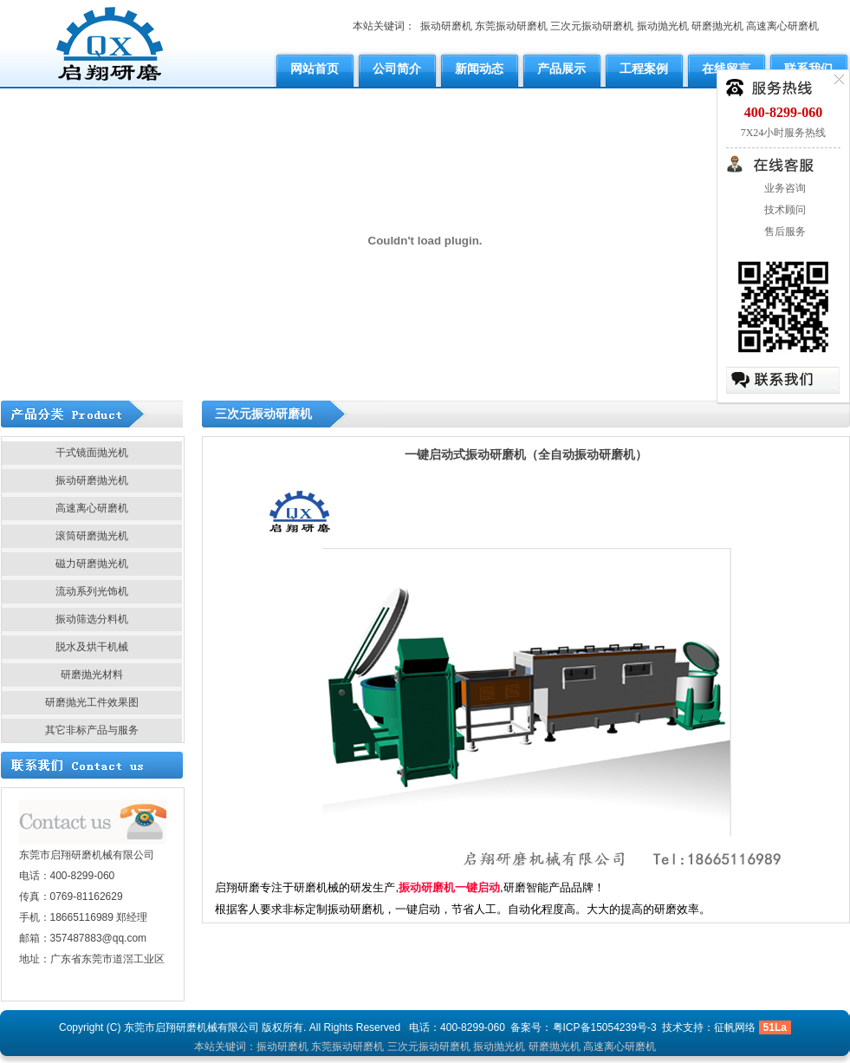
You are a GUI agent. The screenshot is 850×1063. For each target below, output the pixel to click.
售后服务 (784, 231)
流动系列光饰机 (91, 591)
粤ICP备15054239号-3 (605, 1027)
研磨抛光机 (717, 26)
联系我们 (808, 68)
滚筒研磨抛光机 (91, 536)
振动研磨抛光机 (91, 480)
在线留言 (726, 68)
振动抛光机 (663, 26)
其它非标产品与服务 (92, 730)
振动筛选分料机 (91, 619)
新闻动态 (479, 68)
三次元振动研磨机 (591, 26)
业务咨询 (784, 188)
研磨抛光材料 (92, 674)
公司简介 (397, 68)
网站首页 (314, 68)
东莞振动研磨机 (511, 26)
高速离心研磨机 (782, 26)
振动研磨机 (446, 26)
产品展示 (561, 68)
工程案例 (644, 68)
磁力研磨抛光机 (91, 564)
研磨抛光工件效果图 (92, 702)
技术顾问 (784, 210)
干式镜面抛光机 (91, 453)
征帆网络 (735, 1027)
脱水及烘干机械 (91, 647)
